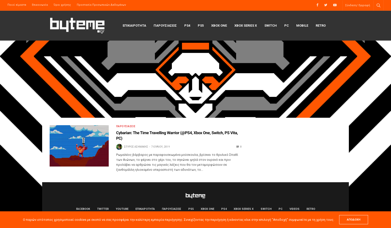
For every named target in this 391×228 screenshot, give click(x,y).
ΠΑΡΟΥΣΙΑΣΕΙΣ (165, 25)
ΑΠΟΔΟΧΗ (353, 219)
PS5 (201, 25)
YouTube (122, 209)
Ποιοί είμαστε (16, 4)
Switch (270, 25)
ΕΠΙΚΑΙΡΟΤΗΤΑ (134, 25)
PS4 (187, 25)
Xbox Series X (245, 25)
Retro (321, 25)
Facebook (83, 209)
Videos (294, 209)
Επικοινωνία (40, 4)
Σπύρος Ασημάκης (136, 146)
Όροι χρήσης (62, 4)
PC (286, 25)
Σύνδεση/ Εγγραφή (357, 5)
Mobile (302, 25)
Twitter (103, 209)
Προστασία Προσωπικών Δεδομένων (101, 4)
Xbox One (219, 25)
